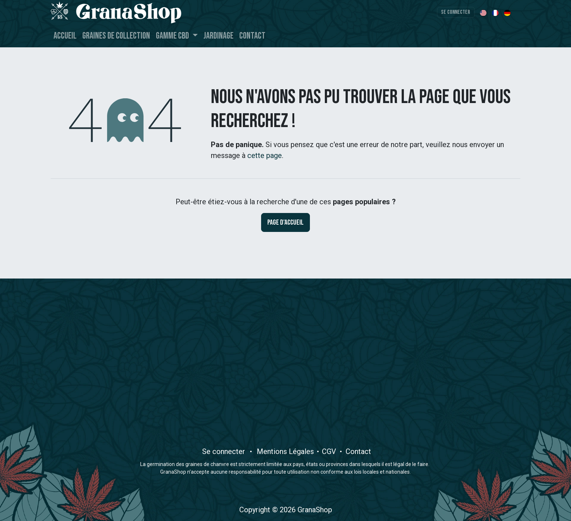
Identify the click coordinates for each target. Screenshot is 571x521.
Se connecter (455, 12)
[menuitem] (484, 12)
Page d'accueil (285, 222)
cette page (264, 155)
